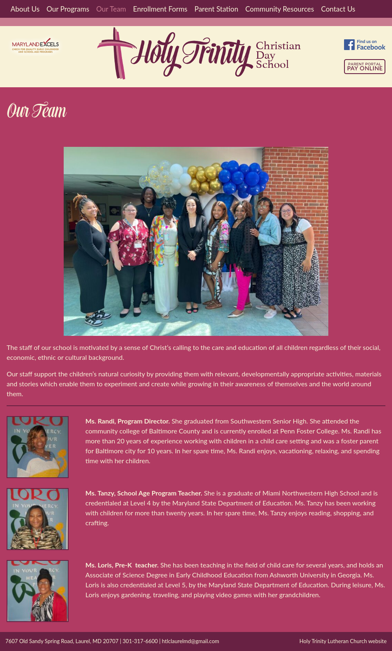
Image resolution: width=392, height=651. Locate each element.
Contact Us (338, 9)
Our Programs (68, 9)
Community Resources (279, 9)
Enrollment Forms (160, 9)
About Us (25, 9)
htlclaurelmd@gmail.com (190, 641)
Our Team (111, 9)
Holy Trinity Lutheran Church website (343, 641)
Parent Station (216, 9)
